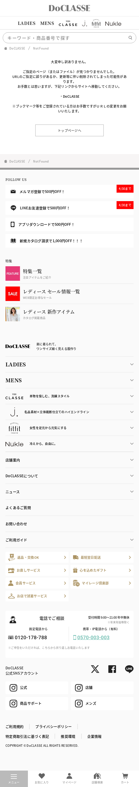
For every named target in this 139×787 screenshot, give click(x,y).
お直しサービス (24, 570)
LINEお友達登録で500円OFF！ (72, 206)
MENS (47, 23)
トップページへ (69, 130)
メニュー (13, 779)
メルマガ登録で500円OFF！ (72, 189)
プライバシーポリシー (53, 726)
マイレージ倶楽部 (91, 583)
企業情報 (94, 736)
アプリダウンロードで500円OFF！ (43, 224)
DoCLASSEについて (21, 475)
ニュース (12, 491)
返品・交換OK (23, 557)
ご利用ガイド (16, 539)
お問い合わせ (16, 523)
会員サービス (22, 583)
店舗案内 (12, 459)
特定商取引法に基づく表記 (27, 736)
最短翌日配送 (87, 557)
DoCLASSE (71, 96)
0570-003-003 (93, 637)
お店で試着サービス (27, 596)
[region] (69, 23)
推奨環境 (68, 736)
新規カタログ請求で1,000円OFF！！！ (47, 240)
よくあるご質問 (18, 507)
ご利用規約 (14, 726)
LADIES (26, 23)
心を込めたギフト (90, 570)
